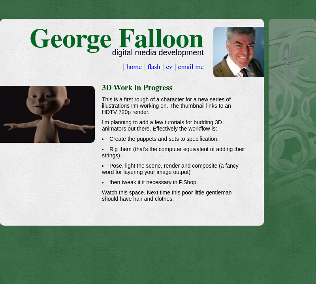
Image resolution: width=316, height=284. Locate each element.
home (135, 67)
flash (155, 67)
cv (170, 67)
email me (191, 67)
